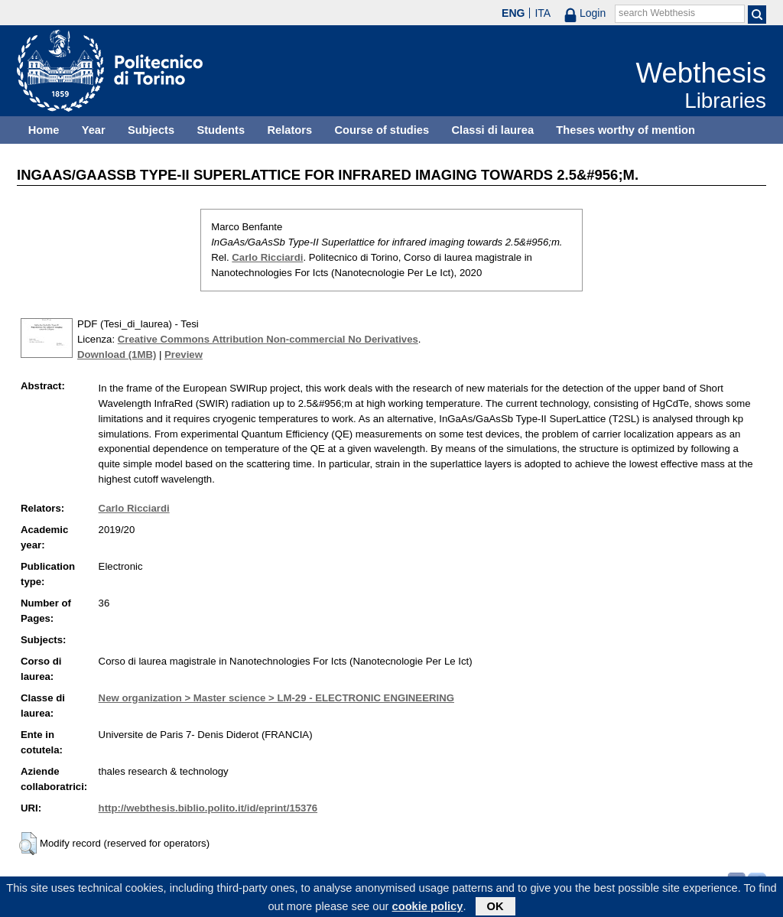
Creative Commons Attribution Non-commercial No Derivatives (268, 339)
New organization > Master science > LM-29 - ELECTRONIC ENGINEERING (276, 698)
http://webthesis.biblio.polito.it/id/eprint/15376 (208, 808)
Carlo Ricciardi (267, 257)
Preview (183, 354)
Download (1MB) (116, 354)
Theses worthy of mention (625, 130)
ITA (542, 13)
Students (221, 130)
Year (94, 130)
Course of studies (381, 130)
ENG (513, 13)
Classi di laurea (493, 130)
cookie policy (427, 908)
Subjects (151, 130)
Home (44, 130)
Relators (289, 130)
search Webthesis (657, 13)
